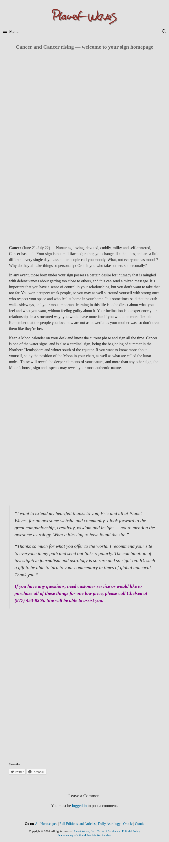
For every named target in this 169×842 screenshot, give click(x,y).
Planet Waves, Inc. (84, 831)
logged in (79, 805)
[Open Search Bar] (164, 31)
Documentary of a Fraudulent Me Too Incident (84, 835)
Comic (139, 823)
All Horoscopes (46, 823)
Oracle (127, 823)
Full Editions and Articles (77, 823)
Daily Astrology (109, 823)
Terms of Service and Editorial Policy (118, 831)
